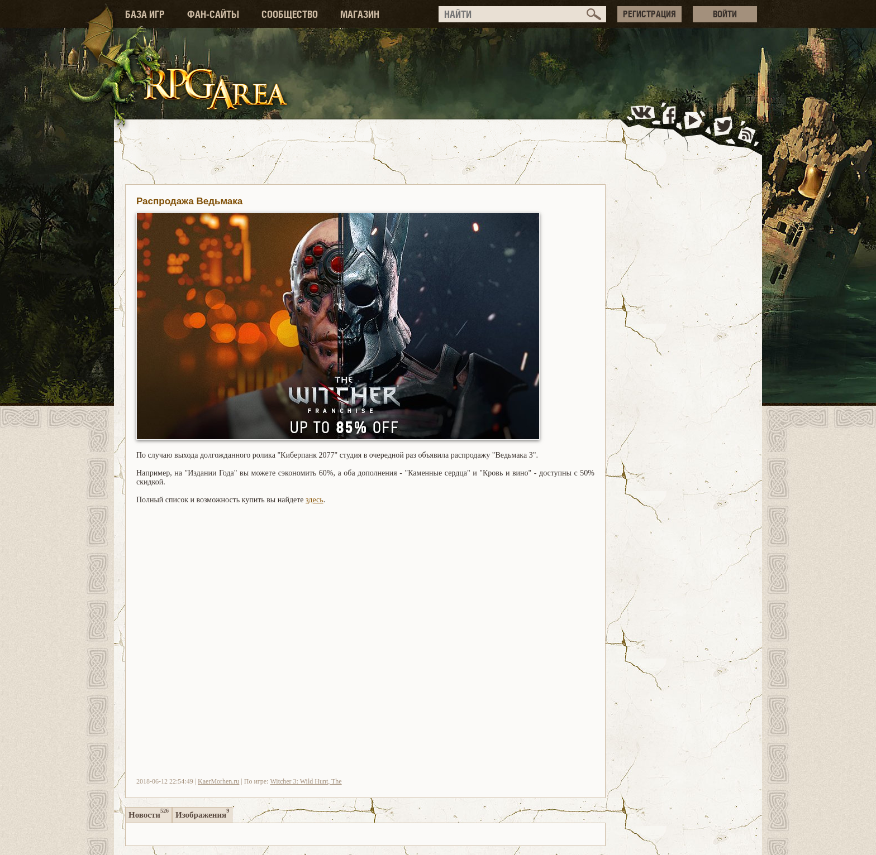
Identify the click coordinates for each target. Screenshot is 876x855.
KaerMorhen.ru (218, 781)
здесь (314, 500)
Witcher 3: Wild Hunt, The (305, 781)
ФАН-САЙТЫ (213, 14)
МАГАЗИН (359, 14)
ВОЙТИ (725, 14)
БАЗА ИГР (145, 14)
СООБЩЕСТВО (289, 14)
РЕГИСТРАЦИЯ (649, 14)
